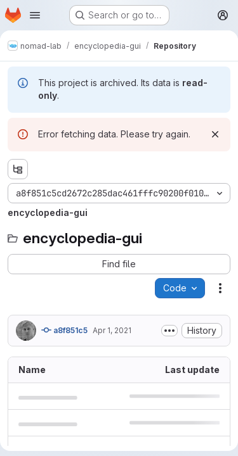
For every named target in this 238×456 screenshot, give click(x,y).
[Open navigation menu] (35, 15)
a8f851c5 (64, 330)
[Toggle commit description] (169, 330)
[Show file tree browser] (18, 169)
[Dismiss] (215, 134)
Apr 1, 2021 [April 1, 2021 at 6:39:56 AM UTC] (112, 330)
